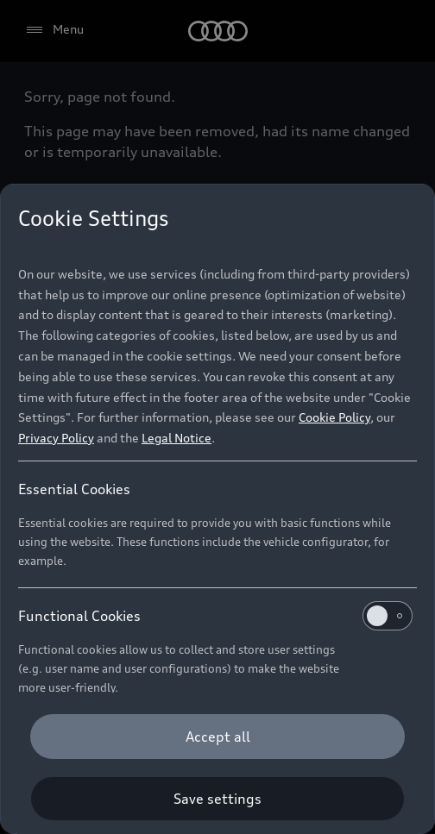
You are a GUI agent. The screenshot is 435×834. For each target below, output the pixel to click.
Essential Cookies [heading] (74, 489)
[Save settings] (217, 798)
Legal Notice (176, 437)
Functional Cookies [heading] (215, 615)
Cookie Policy (334, 417)
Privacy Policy (56, 437)
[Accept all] (217, 736)
